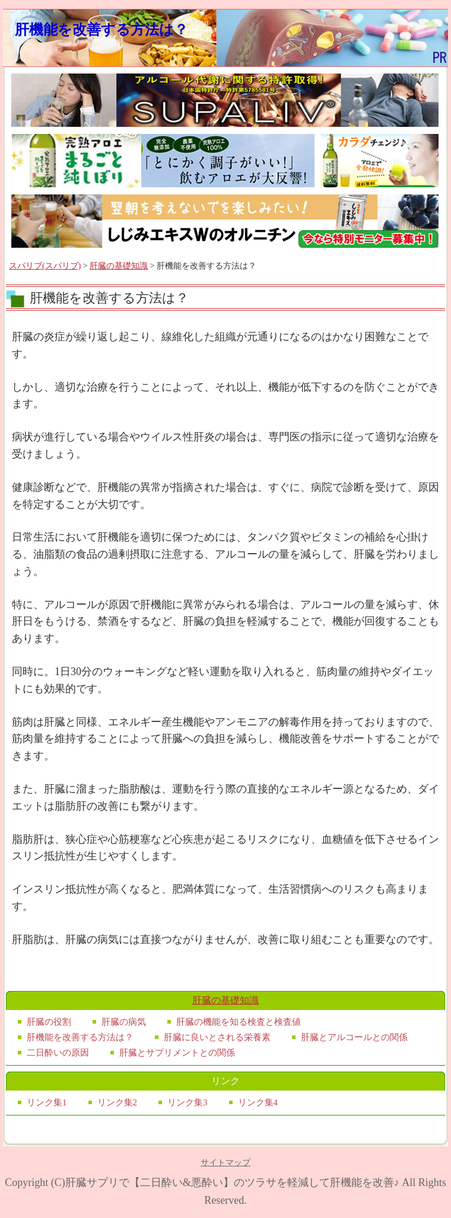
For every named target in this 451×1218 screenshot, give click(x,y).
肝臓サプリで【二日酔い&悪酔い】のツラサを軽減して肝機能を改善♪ (232, 1182)
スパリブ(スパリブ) (45, 265)
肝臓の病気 (123, 1022)
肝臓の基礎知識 (119, 265)
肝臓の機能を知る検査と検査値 (238, 1022)
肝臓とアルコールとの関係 (354, 1037)
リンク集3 (187, 1102)
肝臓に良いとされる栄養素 (217, 1037)
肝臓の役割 (49, 1022)
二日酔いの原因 (58, 1052)
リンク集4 (258, 1102)
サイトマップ (225, 1162)
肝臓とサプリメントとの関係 (177, 1052)
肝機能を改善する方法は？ (101, 29)
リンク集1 (47, 1102)
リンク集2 (117, 1102)
